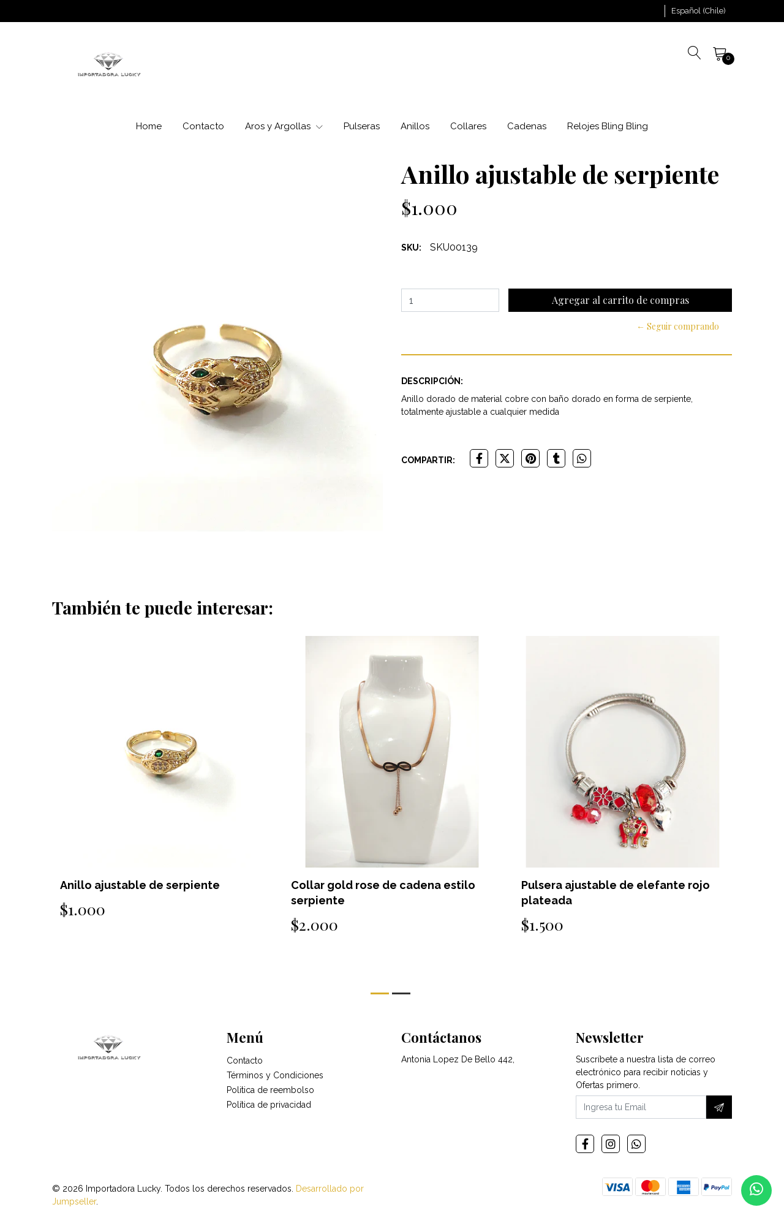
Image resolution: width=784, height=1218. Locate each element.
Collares (468, 126)
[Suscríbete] (719, 1107)
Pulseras (362, 126)
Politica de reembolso (270, 1090)
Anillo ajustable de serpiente (140, 885)
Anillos (415, 126)
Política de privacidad (269, 1105)
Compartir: (428, 460)
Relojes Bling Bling (607, 126)
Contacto (203, 126)
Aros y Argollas (284, 126)
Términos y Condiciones (275, 1075)
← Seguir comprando (677, 326)
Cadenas (526, 126)
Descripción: (432, 381)
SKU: (411, 247)
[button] (698, 11)
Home (149, 126)
